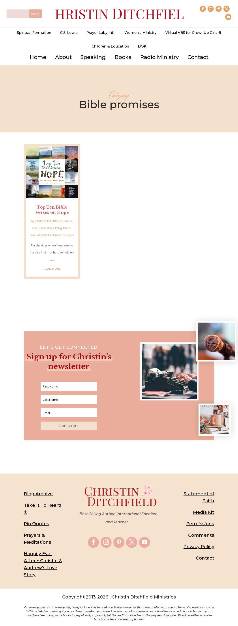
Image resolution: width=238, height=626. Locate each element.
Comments (201, 535)
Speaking (93, 57)
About (63, 57)
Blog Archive (38, 493)
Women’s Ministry (140, 33)
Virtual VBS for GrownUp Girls (52, 235)
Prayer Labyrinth (101, 33)
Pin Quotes (36, 523)
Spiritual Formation (34, 33)
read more (52, 268)
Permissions (200, 523)
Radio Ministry (159, 57)
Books (122, 57)
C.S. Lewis (68, 33)
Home (38, 57)
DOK (142, 46)
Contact (197, 57)
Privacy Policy (199, 546)
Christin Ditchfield (48, 220)
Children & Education (110, 46)
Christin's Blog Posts (56, 227)
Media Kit (203, 512)
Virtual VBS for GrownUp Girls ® (193, 33)
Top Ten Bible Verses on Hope (52, 210)
